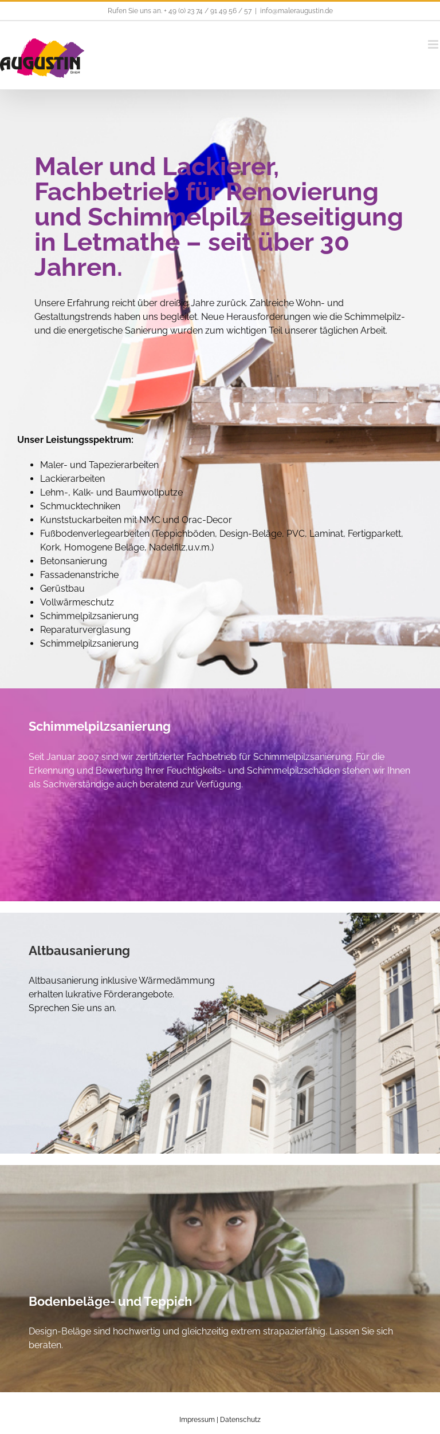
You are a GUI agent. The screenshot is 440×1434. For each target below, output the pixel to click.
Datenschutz (240, 1420)
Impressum (197, 1420)
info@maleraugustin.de (296, 11)
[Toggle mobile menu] (434, 44)
